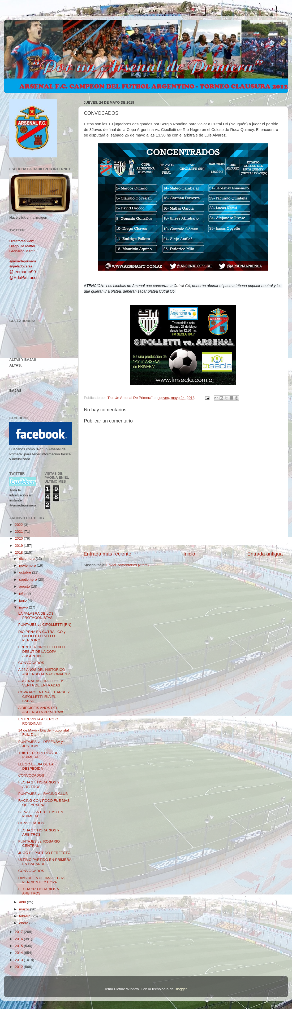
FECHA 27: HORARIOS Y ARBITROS (39, 784)
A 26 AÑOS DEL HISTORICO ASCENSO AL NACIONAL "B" (44, 672)
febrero (25, 916)
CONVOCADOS (31, 663)
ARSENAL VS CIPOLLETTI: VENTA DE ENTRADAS (40, 683)
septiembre (28, 579)
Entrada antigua (265, 554)
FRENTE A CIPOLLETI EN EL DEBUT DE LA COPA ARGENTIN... (42, 651)
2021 (19, 532)
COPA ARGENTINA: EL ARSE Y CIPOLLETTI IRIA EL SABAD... (44, 696)
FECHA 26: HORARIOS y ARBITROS (38, 891)
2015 (19, 946)
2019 (19, 546)
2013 (19, 960)
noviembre (28, 565)
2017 (19, 932)
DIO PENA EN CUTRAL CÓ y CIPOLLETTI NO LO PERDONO (42, 636)
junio (23, 600)
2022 (19, 525)
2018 (19, 552)
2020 (19, 538)
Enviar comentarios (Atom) (127, 565)
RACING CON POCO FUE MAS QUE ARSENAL (44, 803)
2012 (19, 967)
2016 (19, 939)
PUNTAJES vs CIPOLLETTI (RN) (44, 625)
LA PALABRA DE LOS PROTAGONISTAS (36, 615)
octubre (25, 572)
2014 (19, 953)
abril (23, 902)
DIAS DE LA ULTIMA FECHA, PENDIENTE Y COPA (42, 880)
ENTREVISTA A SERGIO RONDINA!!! (38, 721)
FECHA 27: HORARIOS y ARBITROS (38, 832)
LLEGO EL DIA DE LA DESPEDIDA (35, 766)
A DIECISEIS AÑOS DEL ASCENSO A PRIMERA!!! (40, 710)
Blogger (181, 989)
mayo (24, 607)
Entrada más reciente (107, 554)
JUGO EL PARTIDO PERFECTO (44, 853)
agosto (25, 586)
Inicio (189, 554)
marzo (24, 909)
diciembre (27, 559)
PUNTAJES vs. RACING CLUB (43, 794)
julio (23, 593)
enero (24, 923)
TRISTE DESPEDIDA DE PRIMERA (38, 755)
